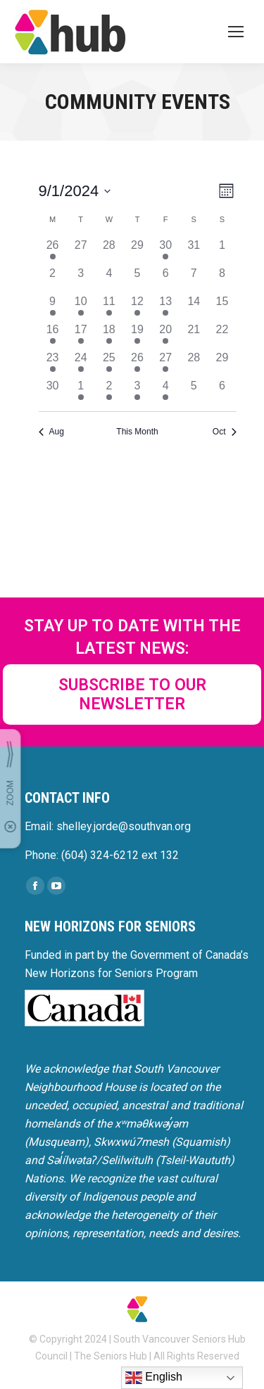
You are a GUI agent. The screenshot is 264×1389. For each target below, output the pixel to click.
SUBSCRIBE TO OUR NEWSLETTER (132, 694)
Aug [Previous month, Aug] (51, 432)
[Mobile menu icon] (236, 32)
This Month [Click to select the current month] (137, 432)
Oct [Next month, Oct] (225, 432)
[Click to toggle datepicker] (75, 190)
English (153, 1377)
